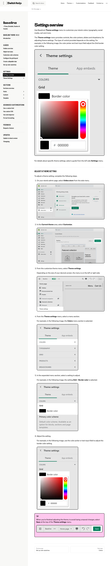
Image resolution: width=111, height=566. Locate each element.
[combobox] (38, 3)
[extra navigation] (106, 3)
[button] (14, 35)
